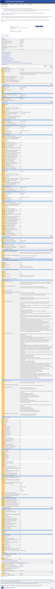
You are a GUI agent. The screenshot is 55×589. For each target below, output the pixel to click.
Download (7, 36)
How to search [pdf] (12, 28)
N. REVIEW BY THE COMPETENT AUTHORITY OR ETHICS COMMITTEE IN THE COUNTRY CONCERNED (17, 63)
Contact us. (6, 576)
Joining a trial (12, 4)
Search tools (18, 31)
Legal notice (52, 581)
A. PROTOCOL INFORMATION (6, 52)
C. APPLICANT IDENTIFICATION (6, 54)
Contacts (18, 4)
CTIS (29, 582)
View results (21, 49)
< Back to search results (4, 35)
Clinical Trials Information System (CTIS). (7, 14)
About (24, 4)
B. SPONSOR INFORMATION (6, 53)
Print (3, 36)
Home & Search (4, 4)
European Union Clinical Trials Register (8, 8)
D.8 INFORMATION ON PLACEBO (7, 57)
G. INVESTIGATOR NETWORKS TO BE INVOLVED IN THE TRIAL (11, 61)
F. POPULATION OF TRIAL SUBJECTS (7, 60)
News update (29, 4)
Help (53, 1)
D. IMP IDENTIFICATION (5, 56)
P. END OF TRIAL (4, 64)
